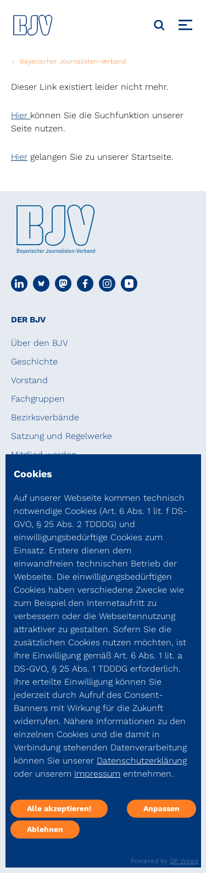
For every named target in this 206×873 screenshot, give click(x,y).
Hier (20, 115)
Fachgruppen (38, 399)
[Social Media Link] (19, 283)
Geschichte (34, 361)
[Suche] (159, 25)
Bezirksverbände (45, 417)
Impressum (97, 773)
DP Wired (184, 861)
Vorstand (29, 380)
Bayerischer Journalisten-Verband (73, 61)
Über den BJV (39, 343)
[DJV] (33, 25)
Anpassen (161, 808)
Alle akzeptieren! (59, 808)
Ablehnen (45, 829)
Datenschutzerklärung (142, 760)
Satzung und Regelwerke (61, 436)
